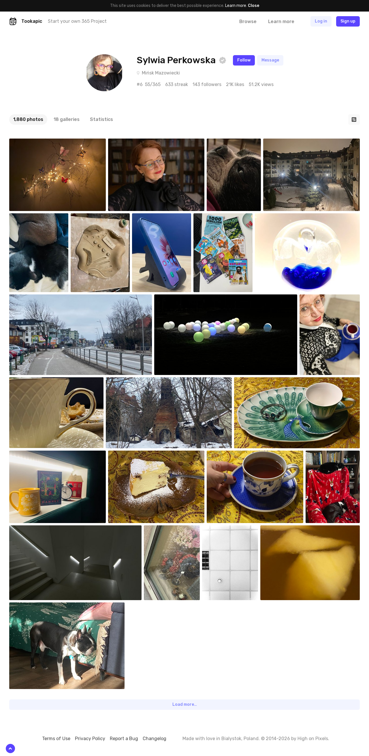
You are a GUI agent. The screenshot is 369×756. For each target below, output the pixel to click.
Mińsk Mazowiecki (161, 73)
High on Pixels (313, 738)
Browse (248, 21)
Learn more (235, 5)
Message (270, 60)
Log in (321, 21)
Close (253, 5)
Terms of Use (56, 738)
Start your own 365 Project (77, 21)
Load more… (184, 704)
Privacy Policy (90, 738)
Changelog (154, 738)
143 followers (207, 84)
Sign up (347, 21)
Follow (244, 60)
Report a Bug (124, 738)
